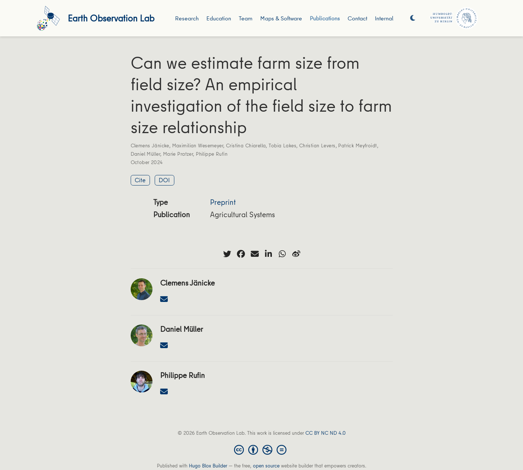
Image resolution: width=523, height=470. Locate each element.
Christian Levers (317, 145)
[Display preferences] (412, 18)
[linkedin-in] (268, 253)
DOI (164, 180)
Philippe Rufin (211, 154)
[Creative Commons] (261, 449)
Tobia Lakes (282, 145)
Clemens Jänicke (150, 145)
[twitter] (227, 253)
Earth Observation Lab (111, 18)
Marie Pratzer (178, 154)
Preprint (223, 202)
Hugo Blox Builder (208, 465)
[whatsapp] (282, 253)
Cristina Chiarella (246, 145)
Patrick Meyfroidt (357, 145)
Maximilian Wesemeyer (197, 145)
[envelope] (254, 253)
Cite (140, 180)
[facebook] (240, 253)
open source (266, 465)
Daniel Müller (145, 154)
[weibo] (296, 253)
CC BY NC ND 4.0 (325, 433)
